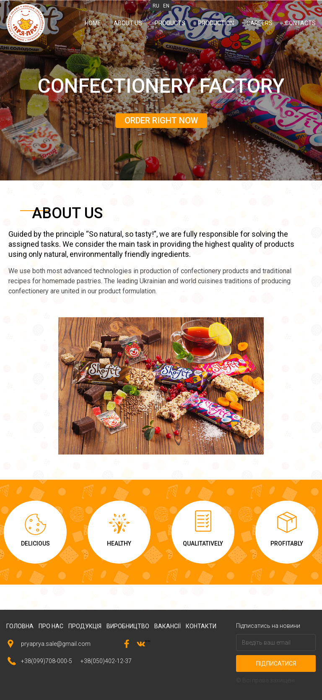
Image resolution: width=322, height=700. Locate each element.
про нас (51, 626)
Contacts (300, 23)
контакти (201, 626)
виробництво (127, 626)
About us (128, 23)
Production (216, 23)
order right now (161, 120)
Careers (260, 23)
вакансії (167, 626)
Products (170, 23)
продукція (84, 626)
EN (166, 6)
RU (156, 6)
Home (93, 23)
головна (20, 626)
